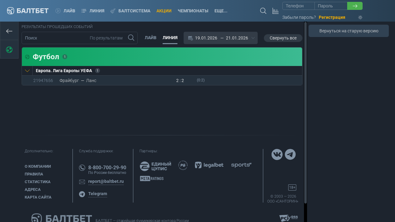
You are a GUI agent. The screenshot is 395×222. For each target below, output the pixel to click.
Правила (34, 174)
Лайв (65, 10)
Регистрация (332, 17)
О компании (38, 166)
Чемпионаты (193, 10)
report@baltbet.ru (106, 181)
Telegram (97, 193)
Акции (164, 10)
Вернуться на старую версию (348, 30)
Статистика (38, 181)
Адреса (33, 189)
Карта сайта (38, 197)
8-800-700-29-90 (107, 168)
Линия (92, 10)
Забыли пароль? (299, 17)
